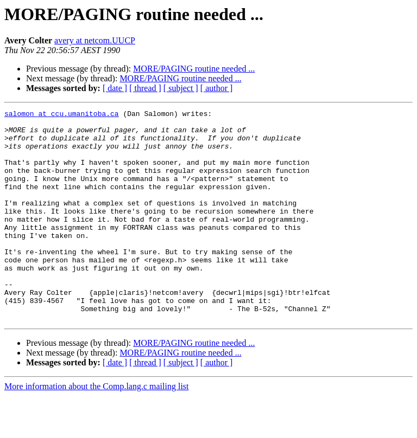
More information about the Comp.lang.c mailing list (96, 428)
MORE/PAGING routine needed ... (194, 68)
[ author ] (216, 88)
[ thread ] (145, 88)
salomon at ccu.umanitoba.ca (61, 115)
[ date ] (115, 88)
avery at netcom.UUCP (94, 40)
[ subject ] (180, 88)
